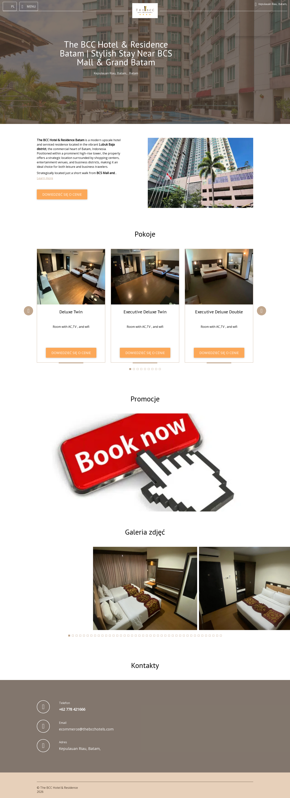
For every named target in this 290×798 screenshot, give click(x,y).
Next (261, 310)
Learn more (45, 178)
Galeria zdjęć (145, 531)
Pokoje (145, 234)
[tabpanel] (71, 305)
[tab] (130, 369)
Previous (28, 310)
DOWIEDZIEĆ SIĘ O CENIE (62, 194)
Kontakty (145, 665)
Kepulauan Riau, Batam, (80, 748)
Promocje (145, 398)
